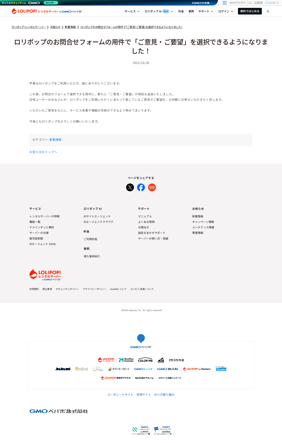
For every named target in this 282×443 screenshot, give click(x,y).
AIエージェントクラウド (99, 222)
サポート (206, 11)
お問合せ (143, 227)
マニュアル (145, 216)
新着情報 (55, 139)
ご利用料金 (90, 239)
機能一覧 (34, 222)
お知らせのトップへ (43, 152)
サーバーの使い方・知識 (153, 238)
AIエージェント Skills (42, 244)
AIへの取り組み (164, 394)
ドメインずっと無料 (41, 227)
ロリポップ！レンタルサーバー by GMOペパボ (47, 11)
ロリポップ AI (159, 11)
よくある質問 (146, 222)
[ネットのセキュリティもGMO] (30, 2)
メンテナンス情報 (203, 227)
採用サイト (144, 394)
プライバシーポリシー (94, 288)
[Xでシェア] (130, 186)
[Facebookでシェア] (141, 186)
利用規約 (34, 288)
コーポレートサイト (120, 394)
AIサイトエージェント (97, 216)
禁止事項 (47, 288)
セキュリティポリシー (67, 288)
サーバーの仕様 (39, 233)
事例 (191, 11)
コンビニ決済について (142, 288)
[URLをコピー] (152, 186)
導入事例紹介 (92, 256)
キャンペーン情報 (203, 222)
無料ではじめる (249, 11)
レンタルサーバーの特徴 (44, 216)
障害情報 (197, 233)
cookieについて (118, 288)
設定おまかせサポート (151, 233)
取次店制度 (36, 238)
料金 (181, 11)
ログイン (226, 11)
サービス (132, 11)
